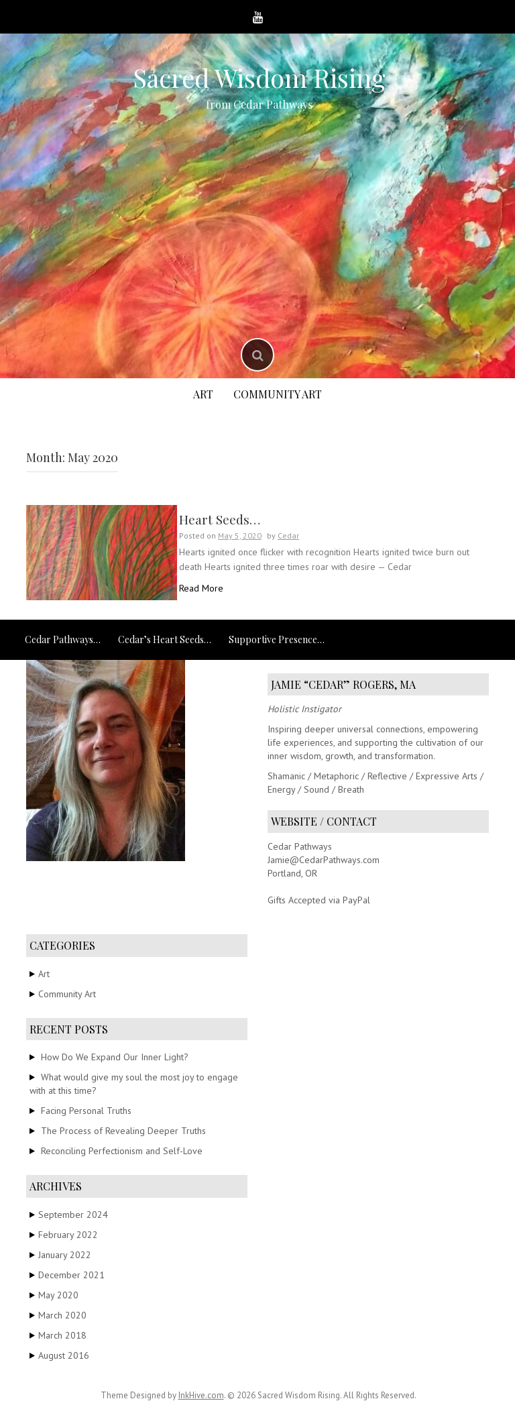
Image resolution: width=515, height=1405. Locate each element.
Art (203, 394)
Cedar (288, 535)
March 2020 (62, 1315)
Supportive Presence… (277, 639)
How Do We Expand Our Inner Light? (114, 1057)
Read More (201, 588)
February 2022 (68, 1235)
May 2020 (58, 1295)
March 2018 (62, 1335)
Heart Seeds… (219, 519)
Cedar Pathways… (63, 639)
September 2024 (73, 1215)
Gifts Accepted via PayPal (319, 900)
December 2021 (71, 1275)
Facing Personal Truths (86, 1111)
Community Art (277, 394)
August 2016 (63, 1355)
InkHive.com (201, 1395)
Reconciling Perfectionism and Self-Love (122, 1151)
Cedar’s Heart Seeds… (164, 639)
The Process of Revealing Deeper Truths (123, 1131)
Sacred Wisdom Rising (259, 77)
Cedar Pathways (300, 846)
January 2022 (64, 1255)
